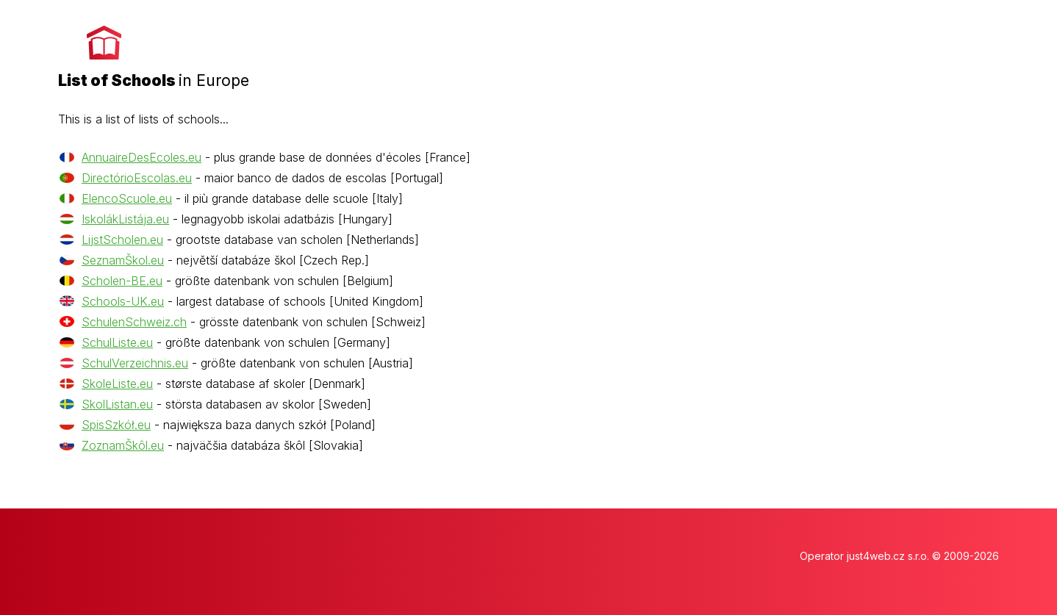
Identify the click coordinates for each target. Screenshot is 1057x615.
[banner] (153, 52)
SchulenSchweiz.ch (134, 321)
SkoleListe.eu (117, 383)
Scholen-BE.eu (122, 280)
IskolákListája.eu (125, 219)
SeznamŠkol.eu (123, 260)
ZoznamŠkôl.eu (123, 445)
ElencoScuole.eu (127, 198)
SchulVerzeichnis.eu (135, 363)
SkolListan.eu (117, 404)
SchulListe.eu (117, 342)
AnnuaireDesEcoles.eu (141, 157)
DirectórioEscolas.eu (137, 177)
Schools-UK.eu (123, 301)
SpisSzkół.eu (116, 424)
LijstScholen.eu (122, 239)
